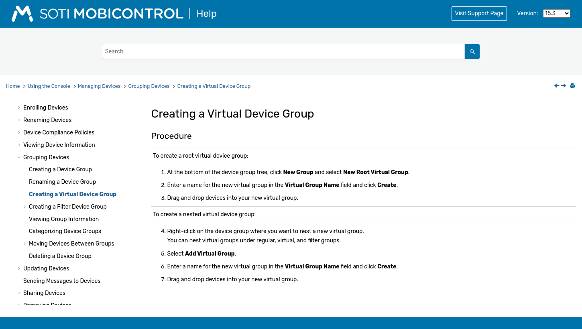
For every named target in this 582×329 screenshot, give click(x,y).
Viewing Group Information (64, 219)
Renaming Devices (47, 120)
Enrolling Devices (45, 107)
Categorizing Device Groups (65, 231)
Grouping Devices (149, 86)
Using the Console (49, 86)
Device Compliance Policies (58, 132)
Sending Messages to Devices (61, 281)
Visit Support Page (479, 13)
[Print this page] (573, 86)
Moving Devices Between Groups (71, 243)
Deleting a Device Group (60, 256)
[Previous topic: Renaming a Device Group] (557, 86)
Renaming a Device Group (62, 182)
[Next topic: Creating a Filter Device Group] (564, 86)
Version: (527, 13)
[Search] (472, 51)
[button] (20, 108)
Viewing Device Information (59, 145)
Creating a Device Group (60, 169)
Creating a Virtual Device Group (214, 86)
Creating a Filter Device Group (68, 206)
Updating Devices (46, 268)
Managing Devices (99, 86)
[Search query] (291, 51)
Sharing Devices (44, 293)
